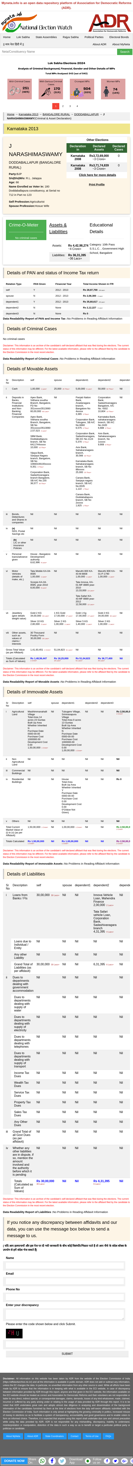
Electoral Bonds (119, 37)
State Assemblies (46, 37)
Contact (74, 1436)
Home (7, 37)
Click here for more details (97, 175)
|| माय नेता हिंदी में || (13, 44)
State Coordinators (54, 1436)
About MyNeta (121, 44)
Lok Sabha (23, 37)
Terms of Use (92, 1436)
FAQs (108, 1436)
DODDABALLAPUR (86, 114)
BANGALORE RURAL (56, 114)
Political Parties (94, 37)
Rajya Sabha (71, 37)
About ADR (99, 44)
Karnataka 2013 (28, 114)
